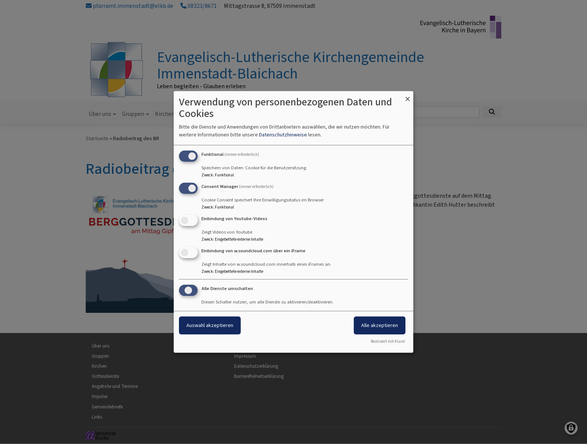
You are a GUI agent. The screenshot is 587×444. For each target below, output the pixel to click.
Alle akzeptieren (379, 325)
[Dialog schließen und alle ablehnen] (407, 96)
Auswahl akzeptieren (209, 325)
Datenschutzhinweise (283, 134)
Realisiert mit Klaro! (388, 341)
